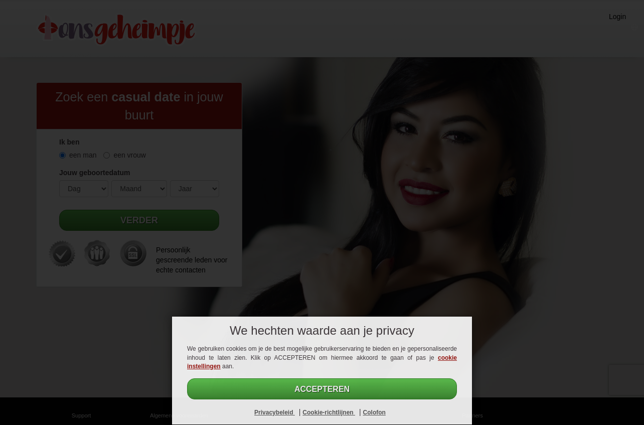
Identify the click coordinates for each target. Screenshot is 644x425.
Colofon (374, 412)
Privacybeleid (274, 412)
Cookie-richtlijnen (328, 412)
